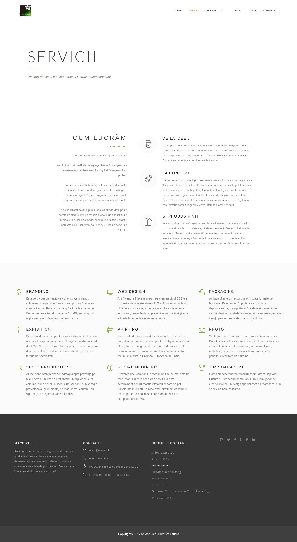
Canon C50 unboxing (166, 472)
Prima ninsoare (163, 452)
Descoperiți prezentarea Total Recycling (180, 491)
